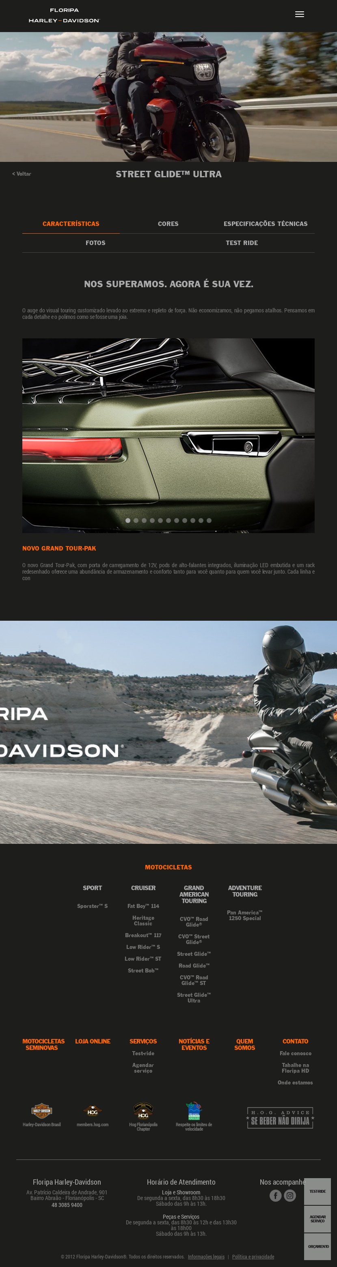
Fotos (96, 243)
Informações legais (206, 1256)
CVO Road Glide (194, 922)
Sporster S (92, 906)
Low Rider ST (143, 959)
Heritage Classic (143, 921)
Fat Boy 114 (143, 906)
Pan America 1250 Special (244, 915)
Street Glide (194, 954)
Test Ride (242, 243)
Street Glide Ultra (194, 998)
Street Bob (143, 971)
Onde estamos (295, 1082)
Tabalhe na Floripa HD (295, 1068)
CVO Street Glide (194, 939)
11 (211, 522)
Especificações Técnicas (266, 224)
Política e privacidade (253, 1256)
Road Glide (194, 966)
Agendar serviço (143, 1068)
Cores (168, 224)
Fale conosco (295, 1053)
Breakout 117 (143, 935)
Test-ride (143, 1053)
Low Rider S (143, 947)
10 (203, 522)
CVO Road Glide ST (194, 980)
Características (71, 224)
